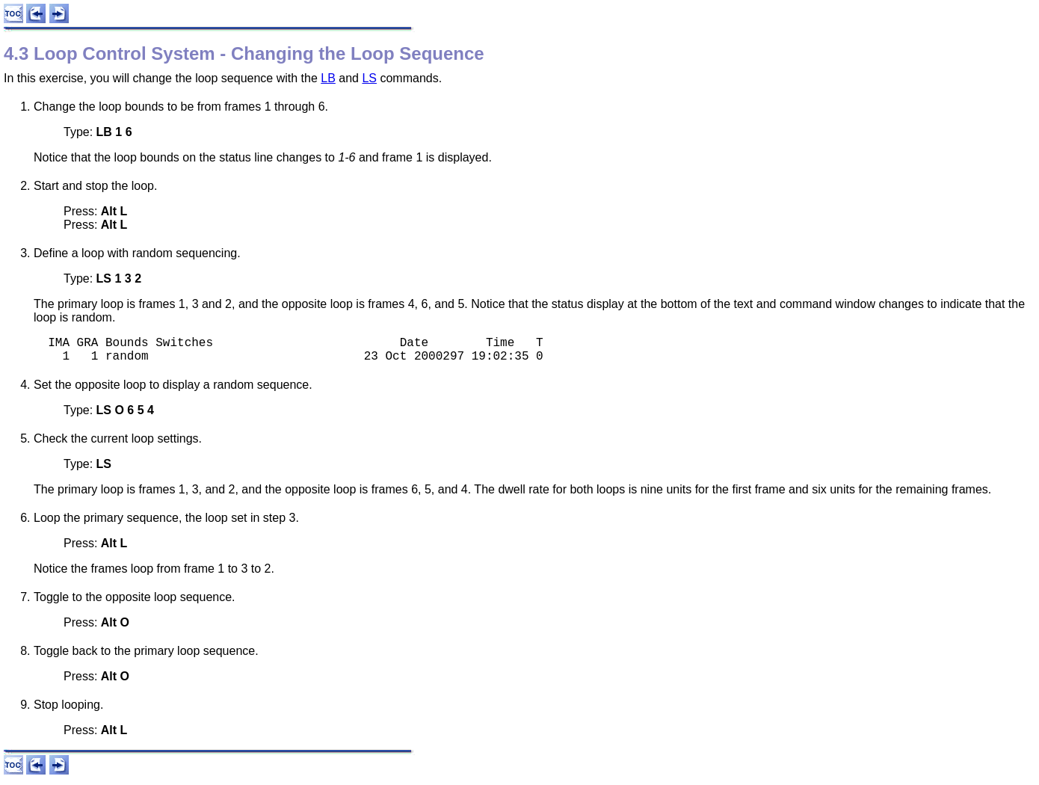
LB (328, 78)
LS (369, 78)
